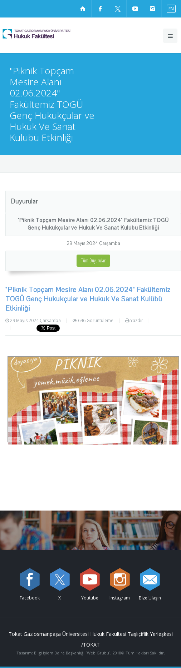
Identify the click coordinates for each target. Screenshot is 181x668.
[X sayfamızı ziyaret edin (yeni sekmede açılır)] (117, 8)
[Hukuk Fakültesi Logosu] (48, 33)
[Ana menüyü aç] (170, 36)
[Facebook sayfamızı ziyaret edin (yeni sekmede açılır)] (100, 8)
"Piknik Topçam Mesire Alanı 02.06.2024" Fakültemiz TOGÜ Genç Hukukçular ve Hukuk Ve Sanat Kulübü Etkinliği (93, 224)
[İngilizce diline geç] (169, 8)
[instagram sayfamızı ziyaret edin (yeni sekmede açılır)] (152, 8)
